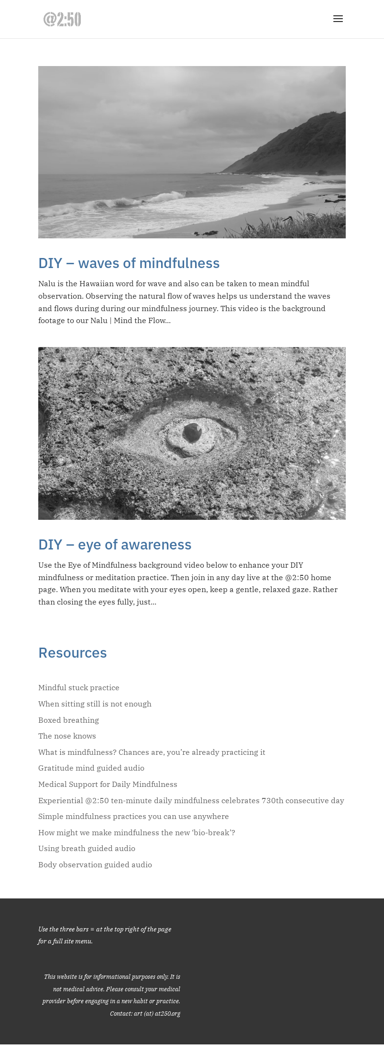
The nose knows (67, 735)
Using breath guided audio (86, 848)
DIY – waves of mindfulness (129, 262)
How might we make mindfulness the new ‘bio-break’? (136, 832)
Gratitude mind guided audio (91, 768)
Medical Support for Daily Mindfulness (107, 784)
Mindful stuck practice (79, 687)
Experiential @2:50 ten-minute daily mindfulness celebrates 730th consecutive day (191, 800)
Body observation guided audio (95, 864)
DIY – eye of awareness (115, 544)
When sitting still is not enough (95, 703)
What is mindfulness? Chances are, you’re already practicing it (151, 752)
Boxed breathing (68, 720)
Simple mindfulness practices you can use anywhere (133, 816)
